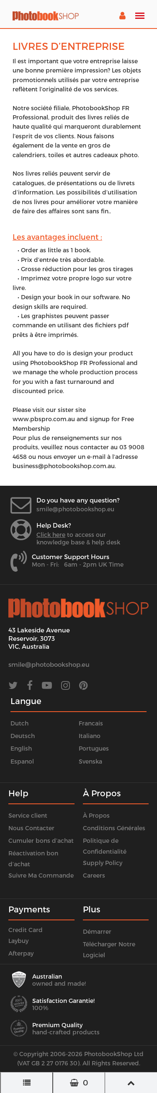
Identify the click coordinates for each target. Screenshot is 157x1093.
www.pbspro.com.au (44, 418)
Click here (50, 534)
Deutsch (22, 735)
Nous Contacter (31, 827)
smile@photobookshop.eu (75, 509)
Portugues (94, 748)
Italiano (89, 735)
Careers (94, 875)
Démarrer (97, 931)
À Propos (96, 815)
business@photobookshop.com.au (64, 465)
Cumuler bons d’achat (41, 840)
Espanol (22, 761)
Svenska (90, 761)
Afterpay (20, 953)
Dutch (19, 723)
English (21, 748)
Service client (27, 815)
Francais (91, 723)
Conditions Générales (114, 827)
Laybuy (18, 940)
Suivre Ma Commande (41, 875)
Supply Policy (102, 862)
